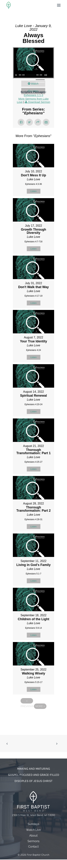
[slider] (41, 79)
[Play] (15, 75)
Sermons (33, 841)
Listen (33, 191)
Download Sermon (39, 101)
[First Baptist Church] (8, 5)
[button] (59, 5)
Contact (33, 846)
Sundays (33, 824)
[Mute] (45, 75)
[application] (33, 74)
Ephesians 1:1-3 (33, 95)
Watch (34, 83)
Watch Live (33, 829)
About (33, 835)
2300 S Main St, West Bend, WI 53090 (33, 815)
